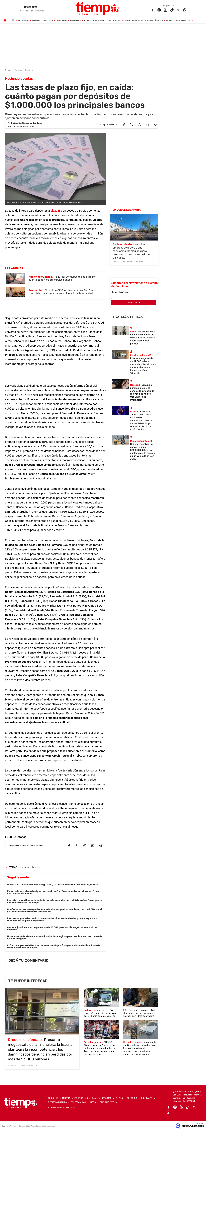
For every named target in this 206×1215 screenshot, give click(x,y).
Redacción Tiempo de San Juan (26, 123)
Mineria (36, 20)
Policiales (114, 20)
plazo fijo (56, 210)
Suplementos (183, 20)
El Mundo (100, 20)
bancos (36, 867)
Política (48, 20)
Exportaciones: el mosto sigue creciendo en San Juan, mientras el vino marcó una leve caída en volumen (53, 892)
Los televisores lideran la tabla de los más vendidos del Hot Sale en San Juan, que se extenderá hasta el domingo (54, 901)
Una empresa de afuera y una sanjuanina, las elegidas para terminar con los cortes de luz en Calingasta (54, 937)
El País (88, 20)
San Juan (62, 20)
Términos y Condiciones (58, 1108)
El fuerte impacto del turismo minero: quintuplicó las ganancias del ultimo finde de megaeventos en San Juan (53, 946)
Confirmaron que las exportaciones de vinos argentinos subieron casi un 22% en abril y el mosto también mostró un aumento (55, 910)
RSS (73, 1108)
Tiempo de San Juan (14, 70)
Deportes (75, 20)
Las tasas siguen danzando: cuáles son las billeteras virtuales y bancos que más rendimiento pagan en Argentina (52, 919)
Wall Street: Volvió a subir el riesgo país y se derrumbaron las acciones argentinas (53, 884)
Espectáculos (155, 20)
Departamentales (133, 20)
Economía (23, 20)
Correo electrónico (120, 292)
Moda (169, 20)
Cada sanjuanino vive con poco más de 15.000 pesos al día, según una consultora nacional (52, 928)
